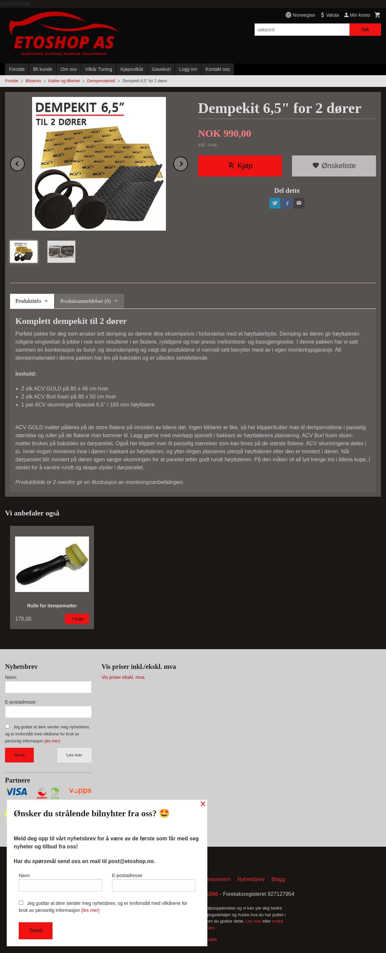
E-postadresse (153, 882)
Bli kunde (43, 69)
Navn (60, 882)
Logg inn (188, 69)
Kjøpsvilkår (131, 69)
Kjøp (240, 165)
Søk (365, 29)
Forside (17, 69)
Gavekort (161, 69)
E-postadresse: (20, 702)
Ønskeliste (334, 165)
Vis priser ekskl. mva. (124, 677)
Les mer (74, 754)
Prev (24, 162)
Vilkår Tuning (98, 69)
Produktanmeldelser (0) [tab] (85, 301)
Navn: (11, 677)
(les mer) (52, 741)
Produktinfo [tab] (28, 301)
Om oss (69, 69)
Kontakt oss (217, 69)
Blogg (278, 879)
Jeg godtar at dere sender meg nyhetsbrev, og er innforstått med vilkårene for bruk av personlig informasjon (47, 734)
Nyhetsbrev (251, 879)
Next (187, 162)
